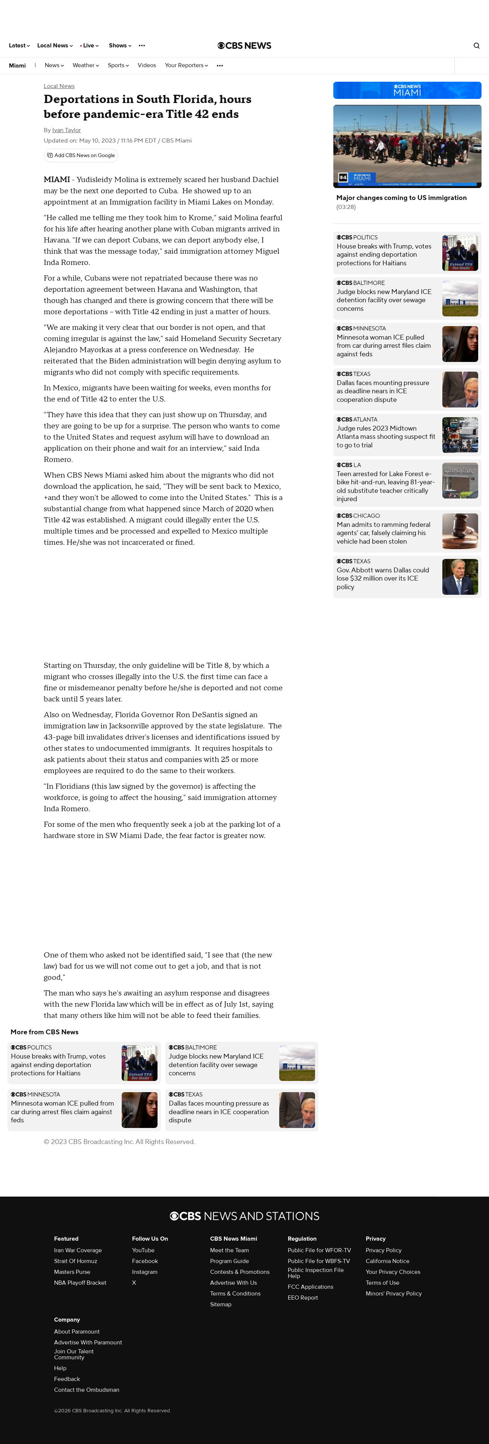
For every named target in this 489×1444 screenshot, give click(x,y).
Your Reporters (186, 65)
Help (60, 1368)
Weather (86, 65)
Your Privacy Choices (393, 1272)
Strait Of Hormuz (75, 1261)
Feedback (67, 1379)
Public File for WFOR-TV (319, 1250)
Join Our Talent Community (74, 1354)
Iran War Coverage (78, 1250)
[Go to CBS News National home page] (244, 45)
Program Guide (229, 1261)
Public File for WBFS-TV (319, 1261)
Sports (118, 65)
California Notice (387, 1261)
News (54, 65)
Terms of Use (382, 1283)
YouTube (143, 1250)
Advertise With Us (233, 1283)
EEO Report (303, 1298)
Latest (19, 46)
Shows (120, 46)
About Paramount (77, 1332)
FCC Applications (310, 1287)
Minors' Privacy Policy (394, 1294)
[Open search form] (476, 45)
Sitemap (220, 1304)
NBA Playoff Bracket (80, 1283)
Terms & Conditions (235, 1294)
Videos (147, 65)
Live (91, 45)
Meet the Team (229, 1250)
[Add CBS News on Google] (81, 155)
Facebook (145, 1261)
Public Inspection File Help (316, 1273)
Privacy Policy (384, 1250)
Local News (55, 46)
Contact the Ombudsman (86, 1390)
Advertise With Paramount (88, 1342)
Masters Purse (72, 1272)
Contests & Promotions (240, 1272)
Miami (17, 65)
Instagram (145, 1272)
